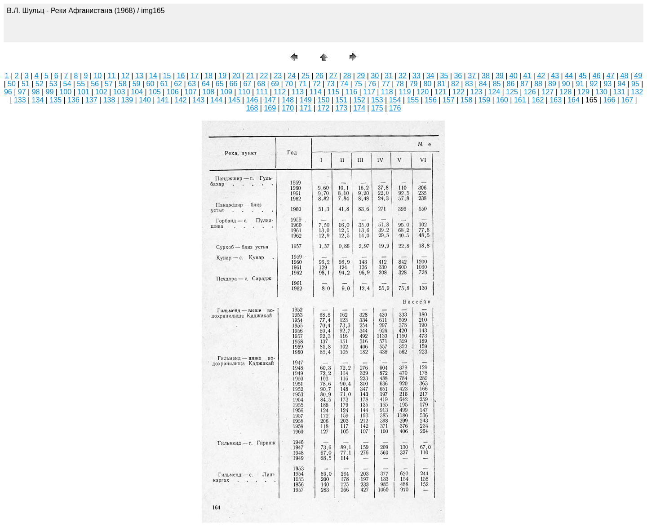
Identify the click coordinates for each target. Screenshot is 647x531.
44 (569, 76)
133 (20, 100)
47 (611, 76)
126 (530, 92)
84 (483, 84)
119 (405, 92)
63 (192, 84)
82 (455, 84)
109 (226, 92)
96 (8, 92)
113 (298, 92)
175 (377, 108)
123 (476, 92)
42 (541, 76)
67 (247, 84)
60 (150, 84)
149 (306, 100)
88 (538, 84)
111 (262, 92)
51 (26, 84)
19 (222, 76)
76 (372, 84)
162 (538, 100)
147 (270, 100)
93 (607, 84)
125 (512, 92)
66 (234, 84)
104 (137, 92)
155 (413, 100)
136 (73, 100)
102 (101, 92)
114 (316, 92)
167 (627, 100)
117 (369, 92)
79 (414, 84)
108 (208, 92)
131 (619, 92)
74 (344, 84)
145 (234, 100)
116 (351, 92)
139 (127, 100)
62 (178, 84)
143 (198, 100)
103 (119, 92)
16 (181, 76)
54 (67, 84)
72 (317, 84)
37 (472, 76)
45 (583, 76)
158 (467, 100)
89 (552, 84)
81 (441, 84)
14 (153, 76)
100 (65, 92)
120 (423, 92)
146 (252, 100)
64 (206, 84)
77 (386, 84)
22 (264, 76)
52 (39, 84)
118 (387, 92)
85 (497, 84)
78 (400, 84)
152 (359, 100)
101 (83, 92)
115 (334, 92)
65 (220, 84)
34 (430, 76)
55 (81, 84)
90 (566, 84)
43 (555, 76)
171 (306, 108)
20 (236, 76)
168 (252, 108)
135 (55, 100)
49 (638, 76)
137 (91, 100)
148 (288, 100)
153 (377, 100)
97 (22, 92)
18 (208, 76)
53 (53, 84)
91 (580, 84)
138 (109, 100)
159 (484, 100)
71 (303, 84)
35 (444, 76)
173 (341, 108)
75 (358, 84)
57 (109, 84)
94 (621, 84)
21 (250, 76)
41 (527, 76)
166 (609, 100)
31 (389, 76)
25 (305, 76)
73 (331, 84)
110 (244, 92)
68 (261, 84)
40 (514, 76)
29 (361, 76)
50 (12, 84)
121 (440, 92)
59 (137, 84)
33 (416, 76)
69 (275, 84)
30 (375, 76)
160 (502, 100)
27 (333, 76)
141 (163, 100)
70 (289, 84)
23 (278, 76)
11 (111, 76)
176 (395, 108)
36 (458, 76)
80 (427, 84)
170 (288, 108)
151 (341, 100)
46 (597, 76)
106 (173, 92)
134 (38, 100)
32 (403, 76)
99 (49, 92)
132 (637, 92)
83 (469, 84)
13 (139, 76)
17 (195, 76)
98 (36, 92)
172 (324, 108)
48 (624, 76)
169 (270, 108)
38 (486, 76)
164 (573, 100)
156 (431, 100)
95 (635, 84)
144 (216, 100)
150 (324, 100)
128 (565, 92)
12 (125, 76)
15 (167, 76)
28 (347, 76)
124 (494, 92)
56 (95, 84)
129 (583, 92)
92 (594, 84)
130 (601, 92)
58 (123, 84)
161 (520, 100)
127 (548, 92)
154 (395, 100)
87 (524, 84)
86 (510, 84)
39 (500, 76)
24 (292, 76)
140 (145, 100)
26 (319, 76)
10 (97, 76)
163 (556, 100)
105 (155, 92)
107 (191, 92)
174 (359, 108)
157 (449, 100)
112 (280, 92)
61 (164, 84)
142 (181, 100)
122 (458, 92)
